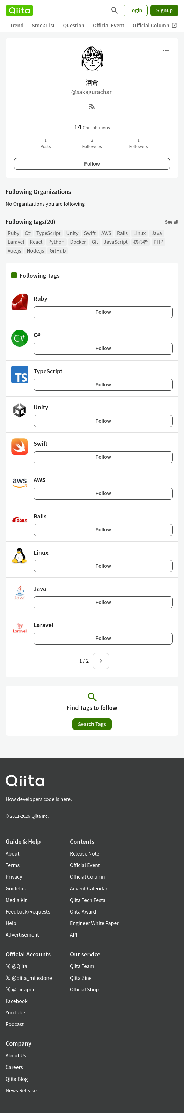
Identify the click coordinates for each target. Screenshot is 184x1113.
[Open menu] (166, 51)
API (73, 934)
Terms (13, 864)
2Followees (92, 143)
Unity (72, 233)
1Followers (138, 143)
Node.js (35, 250)
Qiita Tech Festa (87, 899)
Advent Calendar (89, 888)
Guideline (17, 888)
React (36, 241)
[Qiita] (19, 10)
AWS (106, 233)
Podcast (15, 1023)
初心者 (140, 241)
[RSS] (92, 106)
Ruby (13, 233)
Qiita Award (83, 911)
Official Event (108, 25)
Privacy (14, 876)
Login (135, 10)
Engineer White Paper (94, 922)
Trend (16, 25)
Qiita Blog (17, 1078)
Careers (14, 1066)
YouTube (15, 1012)
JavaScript (116, 241)
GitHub (58, 250)
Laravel (16, 241)
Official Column (155, 25)
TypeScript (48, 233)
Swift (90, 233)
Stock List (43, 25)
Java (156, 233)
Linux (139, 233)
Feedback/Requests (28, 911)
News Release (21, 1090)
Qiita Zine (81, 977)
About (12, 853)
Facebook (17, 1000)
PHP (158, 241)
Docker (78, 241)
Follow (92, 164)
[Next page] (101, 661)
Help (11, 922)
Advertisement (22, 934)
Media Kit (16, 899)
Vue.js (14, 250)
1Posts (46, 143)
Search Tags (92, 723)
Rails (122, 233)
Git (94, 241)
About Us (16, 1055)
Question (73, 25)
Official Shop (84, 989)
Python (56, 241)
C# (28, 233)
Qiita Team (82, 965)
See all (171, 222)
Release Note (84, 853)
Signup (164, 10)
